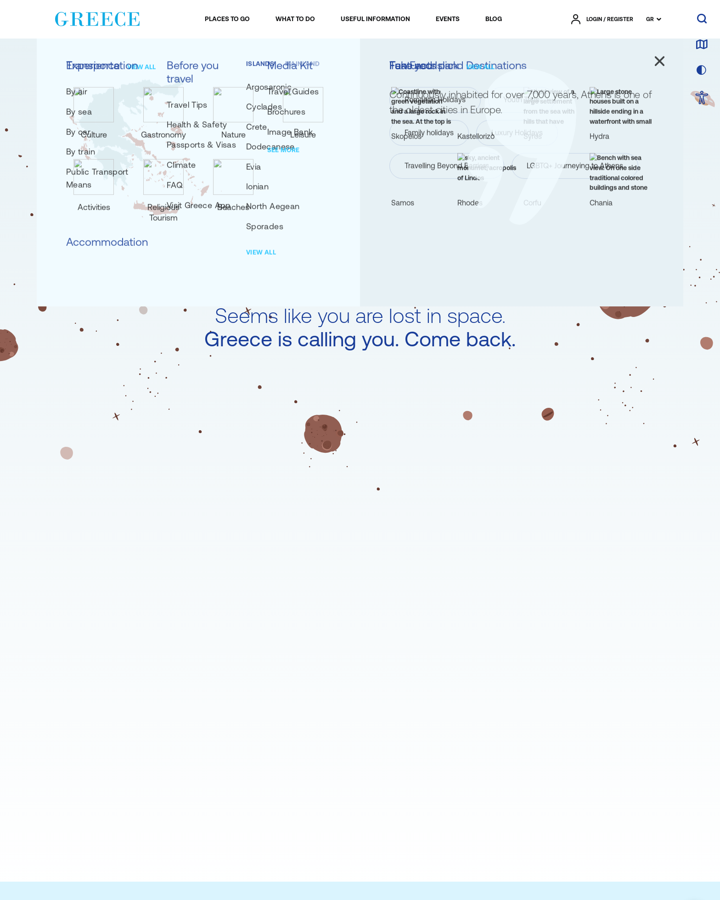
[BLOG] (494, 19)
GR (650, 19)
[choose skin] (701, 70)
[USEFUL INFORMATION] (375, 19)
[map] (701, 45)
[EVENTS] (447, 19)
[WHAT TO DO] (295, 19)
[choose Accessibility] (702, 98)
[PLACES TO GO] (227, 19)
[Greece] (97, 17)
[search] (701, 19)
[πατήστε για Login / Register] (602, 19)
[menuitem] (227, 19)
